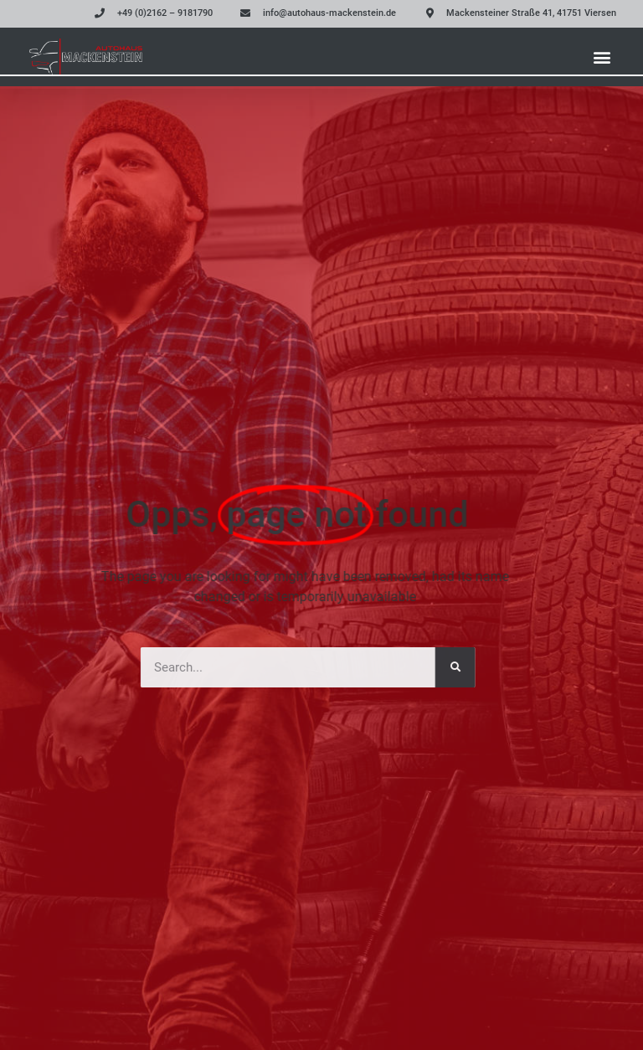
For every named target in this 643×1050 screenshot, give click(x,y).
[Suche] (439, 667)
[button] (602, 56)
